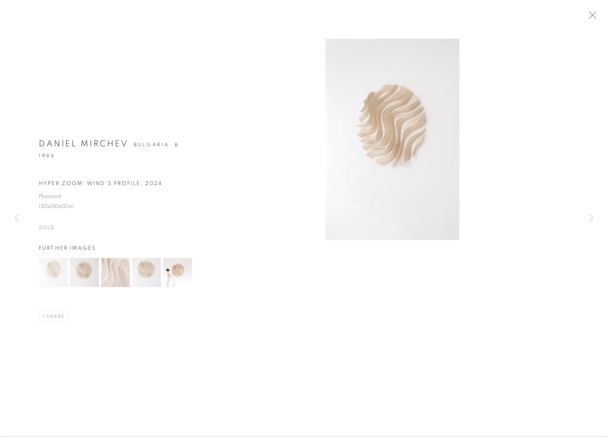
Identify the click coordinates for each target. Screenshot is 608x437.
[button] (53, 273)
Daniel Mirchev (83, 145)
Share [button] (55, 317)
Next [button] (591, 218)
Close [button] (590, 17)
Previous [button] (16, 218)
